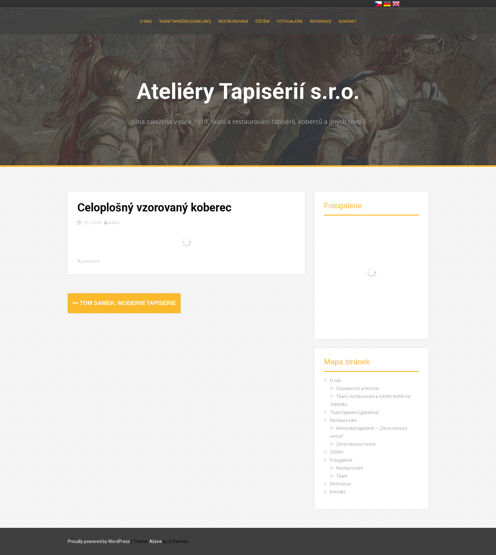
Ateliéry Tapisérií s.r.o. (248, 91)
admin (114, 222)
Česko (378, 4)
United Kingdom (396, 4)
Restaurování (233, 21)
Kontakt (347, 21)
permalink (90, 261)
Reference (321, 21)
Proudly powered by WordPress (99, 541)
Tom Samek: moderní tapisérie (124, 303)
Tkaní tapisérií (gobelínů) (185, 21)
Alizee (155, 541)
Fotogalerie (290, 21)
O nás (146, 21)
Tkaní (341, 476)
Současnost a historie (357, 388)
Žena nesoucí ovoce (356, 444)
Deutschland (387, 4)
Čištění (262, 21)
